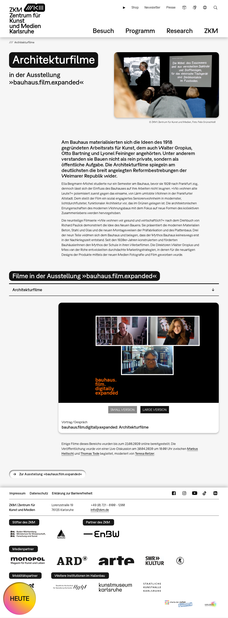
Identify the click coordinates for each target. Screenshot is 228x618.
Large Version (155, 410)
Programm (140, 30)
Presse (171, 7)
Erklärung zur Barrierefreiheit (72, 493)
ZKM (211, 30)
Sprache (204, 7)
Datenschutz (39, 493)
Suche (215, 7)
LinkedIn (215, 493)
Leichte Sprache (184, 7)
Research (180, 30)
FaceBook (173, 493)
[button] (166, 85)
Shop (135, 7)
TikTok (204, 493)
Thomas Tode (90, 453)
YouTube (194, 493)
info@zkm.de (100, 510)
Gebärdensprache (194, 7)
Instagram (184, 493)
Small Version (123, 410)
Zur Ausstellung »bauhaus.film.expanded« (50, 474)
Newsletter (152, 7)
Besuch (103, 30)
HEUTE (19, 598)
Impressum (17, 493)
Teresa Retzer (144, 453)
